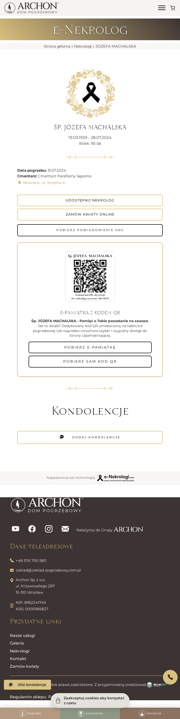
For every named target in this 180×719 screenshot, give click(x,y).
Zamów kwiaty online (90, 214)
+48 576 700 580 (31, 560)
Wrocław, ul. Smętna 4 (41, 182)
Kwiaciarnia (90, 713)
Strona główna (57, 46)
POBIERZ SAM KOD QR (90, 361)
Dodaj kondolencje (95, 437)
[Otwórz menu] (162, 8)
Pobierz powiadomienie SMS (90, 230)
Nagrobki (30, 713)
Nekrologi (83, 46)
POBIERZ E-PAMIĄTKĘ (90, 347)
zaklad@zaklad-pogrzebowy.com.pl (48, 570)
